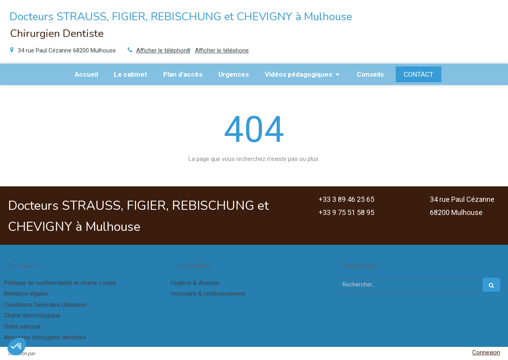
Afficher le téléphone (163, 50)
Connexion (486, 352)
